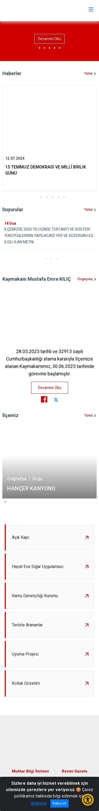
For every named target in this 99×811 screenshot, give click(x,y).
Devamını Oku (49, 39)
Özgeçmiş (85, 279)
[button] (35, 197)
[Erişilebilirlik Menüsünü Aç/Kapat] (88, 800)
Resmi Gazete (74, 771)
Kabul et (59, 803)
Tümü (88, 73)
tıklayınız (38, 803)
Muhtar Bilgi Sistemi (30, 771)
